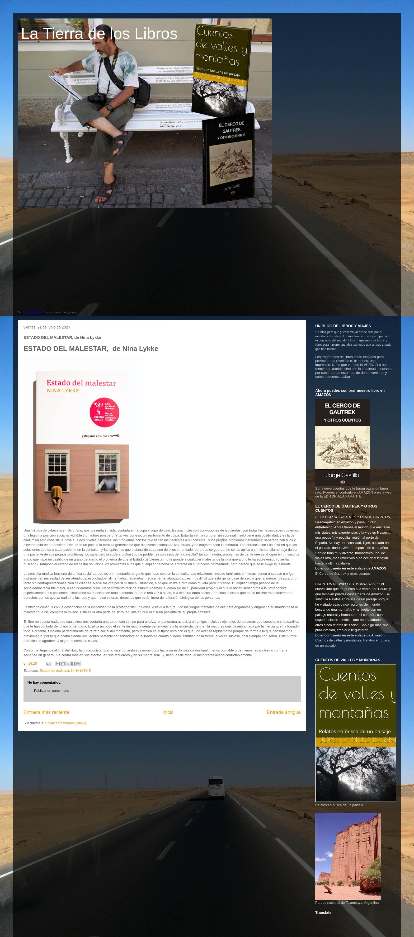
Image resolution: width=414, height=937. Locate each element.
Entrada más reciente (46, 712)
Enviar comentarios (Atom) (65, 723)
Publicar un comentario (51, 691)
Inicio (167, 712)
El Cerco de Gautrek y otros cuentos (343, 574)
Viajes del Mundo (34, 312)
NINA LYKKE (81, 671)
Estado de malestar (54, 671)
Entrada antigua (284, 712)
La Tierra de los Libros (99, 33)
